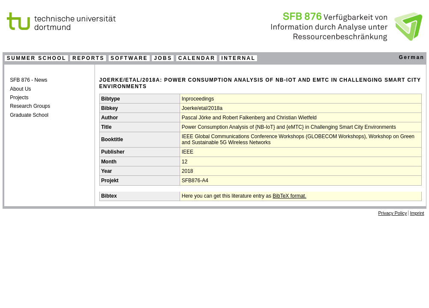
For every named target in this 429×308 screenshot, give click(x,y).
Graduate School (29, 115)
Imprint (417, 213)
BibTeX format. (290, 196)
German (411, 57)
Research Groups (30, 106)
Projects (19, 98)
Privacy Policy (392, 213)
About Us (20, 89)
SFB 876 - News (28, 80)
